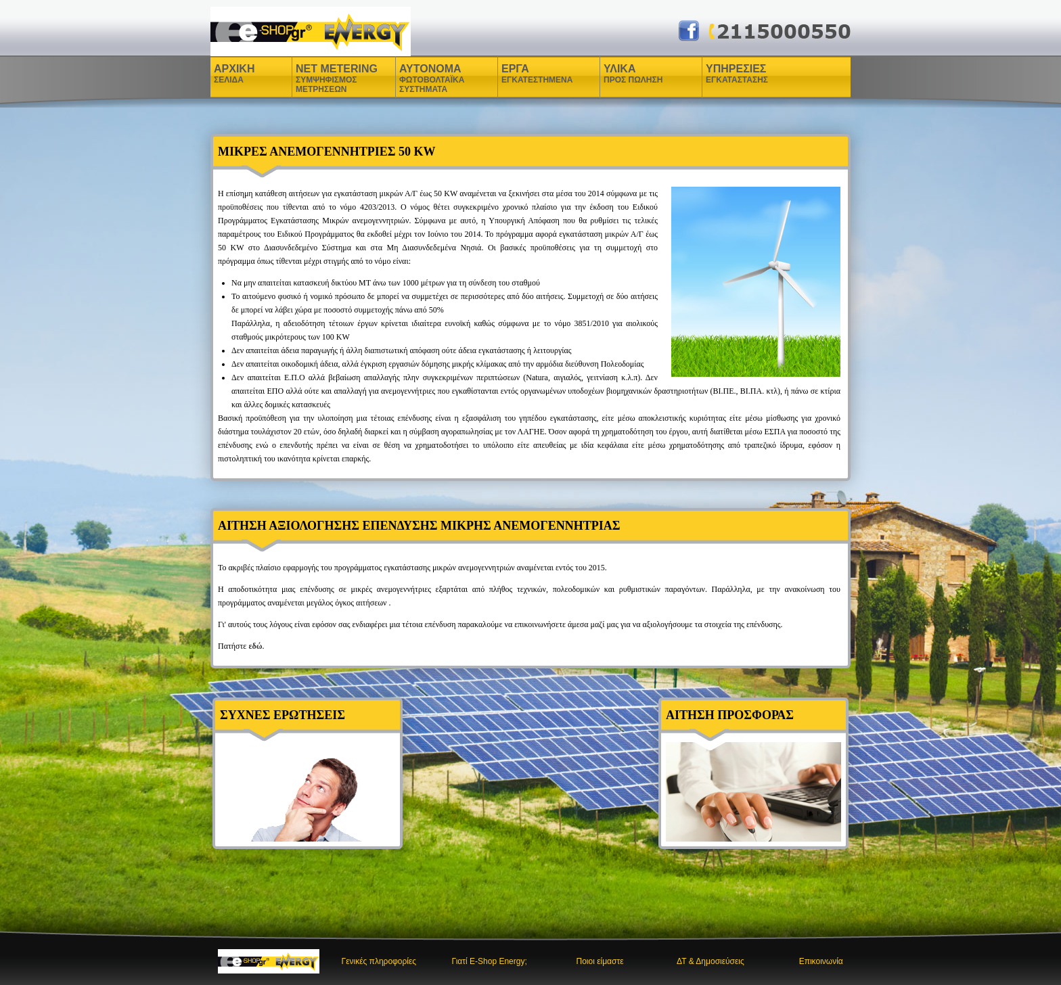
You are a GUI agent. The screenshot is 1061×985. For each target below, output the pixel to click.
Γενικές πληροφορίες (379, 961)
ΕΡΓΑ (517, 74)
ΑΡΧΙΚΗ (234, 74)
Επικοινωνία (821, 961)
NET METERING (337, 78)
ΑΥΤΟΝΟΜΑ (431, 78)
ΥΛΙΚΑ (621, 74)
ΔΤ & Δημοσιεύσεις (710, 961)
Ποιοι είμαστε (600, 961)
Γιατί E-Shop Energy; (489, 961)
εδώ (255, 646)
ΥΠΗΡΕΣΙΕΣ (737, 74)
